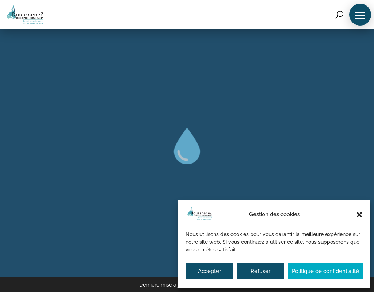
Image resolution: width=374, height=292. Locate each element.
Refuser (260, 271)
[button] (359, 214)
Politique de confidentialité (325, 271)
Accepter (209, 271)
